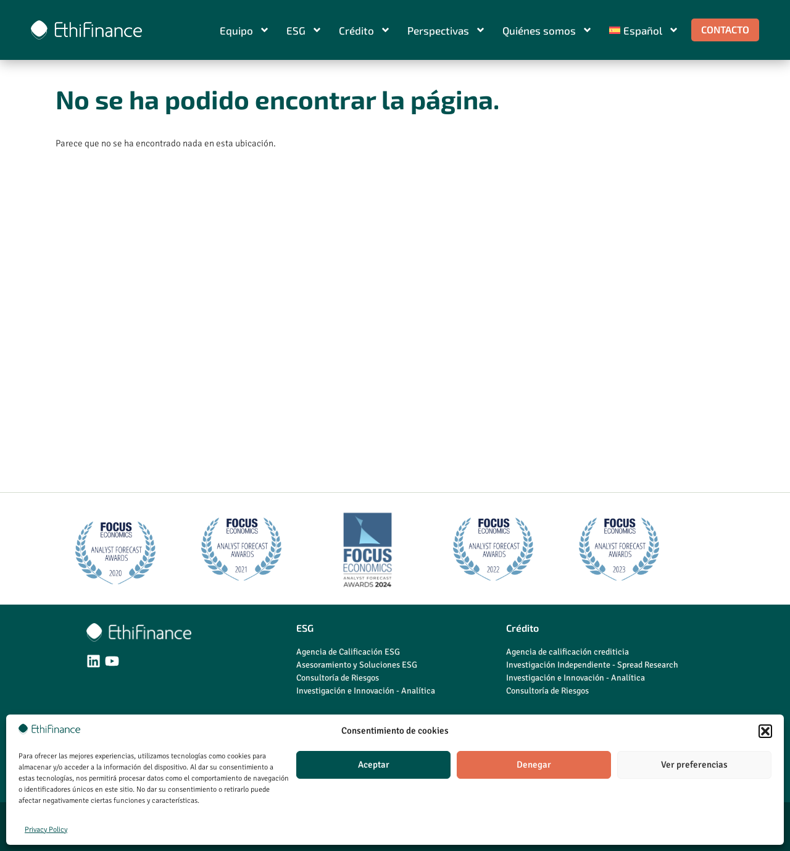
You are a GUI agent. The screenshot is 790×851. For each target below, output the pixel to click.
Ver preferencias (694, 764)
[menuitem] (644, 30)
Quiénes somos (547, 30)
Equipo (245, 30)
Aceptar (373, 764)
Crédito (365, 30)
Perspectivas (446, 30)
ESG (304, 30)
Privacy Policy (46, 829)
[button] (765, 731)
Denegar (534, 764)
